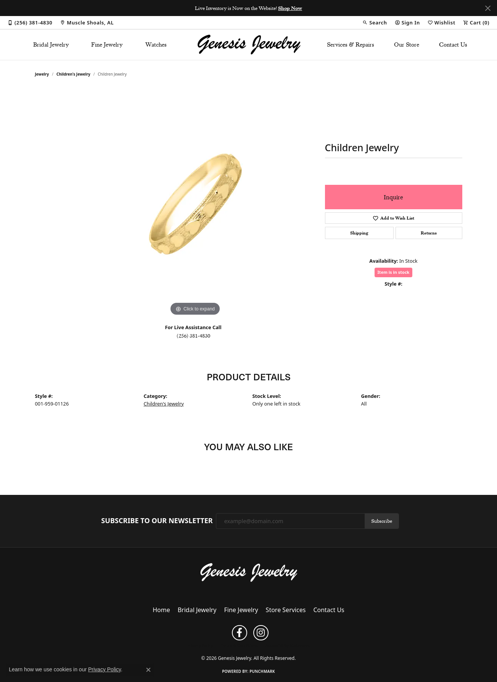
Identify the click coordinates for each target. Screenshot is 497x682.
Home (161, 610)
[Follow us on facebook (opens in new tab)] (239, 632)
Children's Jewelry (73, 74)
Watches (156, 44)
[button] (374, 22)
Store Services (286, 610)
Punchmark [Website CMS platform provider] (262, 671)
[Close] (487, 8)
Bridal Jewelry (51, 44)
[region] (195, 203)
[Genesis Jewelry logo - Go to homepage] (248, 44)
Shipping (359, 233)
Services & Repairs (350, 44)
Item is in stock (394, 272)
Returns (429, 233)
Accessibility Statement (287, 645)
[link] (30, 22)
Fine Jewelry (107, 44)
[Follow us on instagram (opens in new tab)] (261, 632)
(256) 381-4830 (193, 335)
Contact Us (453, 44)
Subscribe (381, 520)
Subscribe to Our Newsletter (156, 521)
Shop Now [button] (290, 8)
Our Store (406, 44)
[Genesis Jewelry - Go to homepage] (248, 572)
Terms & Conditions (239, 645)
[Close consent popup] (148, 669)
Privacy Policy (200, 645)
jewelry (42, 74)
